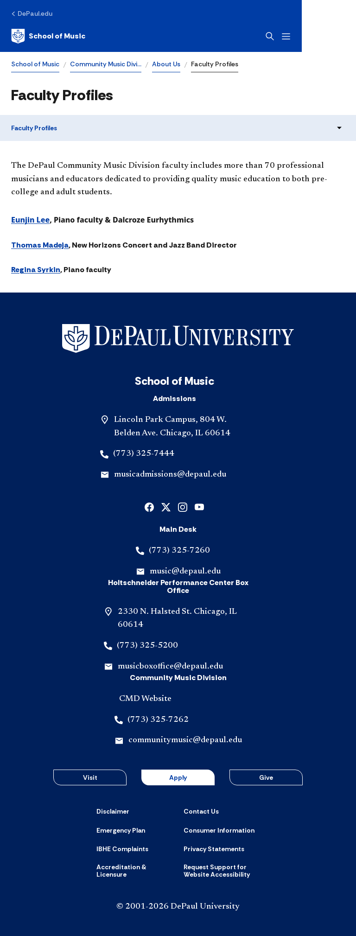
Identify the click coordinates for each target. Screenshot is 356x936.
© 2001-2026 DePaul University (178, 907)
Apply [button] (178, 777)
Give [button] (266, 777)
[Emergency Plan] (120, 830)
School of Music (35, 64)
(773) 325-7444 (143, 454)
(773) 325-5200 (147, 646)
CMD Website (145, 699)
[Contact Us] (201, 811)
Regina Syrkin (35, 269)
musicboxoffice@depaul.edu (170, 666)
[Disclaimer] (112, 811)
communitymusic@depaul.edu (185, 740)
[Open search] (324, 36)
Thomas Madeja (40, 245)
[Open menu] (340, 36)
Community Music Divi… (105, 64)
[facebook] (149, 506)
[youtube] (199, 506)
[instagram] (182, 506)
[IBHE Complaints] (122, 849)
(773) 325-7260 (179, 551)
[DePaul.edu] (31, 13)
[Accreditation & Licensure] (134, 871)
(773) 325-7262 (158, 720)
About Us (166, 64)
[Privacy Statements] (214, 849)
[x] (166, 506)
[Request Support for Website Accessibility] (222, 871)
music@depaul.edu (185, 571)
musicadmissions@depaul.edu (170, 475)
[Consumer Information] (219, 830)
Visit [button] (90, 777)
